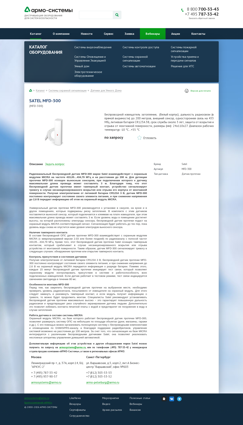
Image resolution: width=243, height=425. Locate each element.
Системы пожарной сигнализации (183, 49)
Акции (175, 34)
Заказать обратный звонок (202, 18)
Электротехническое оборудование (88, 74)
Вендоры (75, 404)
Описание (36, 164)
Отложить (149, 138)
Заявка (129, 34)
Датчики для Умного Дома (106, 90)
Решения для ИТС (182, 66)
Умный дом (81, 66)
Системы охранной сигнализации (135, 58)
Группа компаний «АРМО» (38, 402)
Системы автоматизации (139, 66)
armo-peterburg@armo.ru (102, 382)
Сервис (108, 34)
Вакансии (135, 410)
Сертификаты (77, 410)
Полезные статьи (140, 398)
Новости (86, 34)
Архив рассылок (112, 410)
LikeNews (75, 398)
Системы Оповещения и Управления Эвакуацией (90, 58)
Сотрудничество (79, 415)
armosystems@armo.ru (46, 382)
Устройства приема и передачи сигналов (185, 58)
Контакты (198, 34)
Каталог (35, 34)
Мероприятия (110, 398)
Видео (106, 404)
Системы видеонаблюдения (92, 47)
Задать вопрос (55, 164)
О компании (61, 34)
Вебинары (153, 34)
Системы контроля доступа (141, 47)
